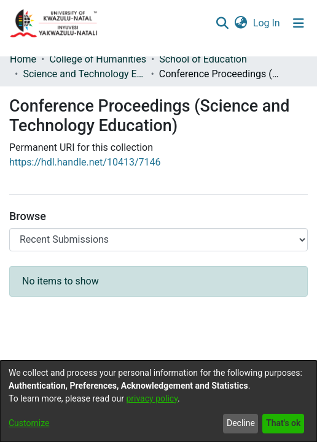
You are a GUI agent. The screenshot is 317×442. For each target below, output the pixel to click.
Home (23, 59)
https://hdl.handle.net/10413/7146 (84, 162)
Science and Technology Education (84, 74)
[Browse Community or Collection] (158, 239)
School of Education (202, 59)
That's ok (283, 423)
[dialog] (158, 401)
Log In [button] (267, 23)
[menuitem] (240, 23)
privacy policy (152, 398)
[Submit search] (222, 23)
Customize (29, 423)
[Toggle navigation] (298, 23)
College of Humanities (97, 59)
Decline (241, 423)
